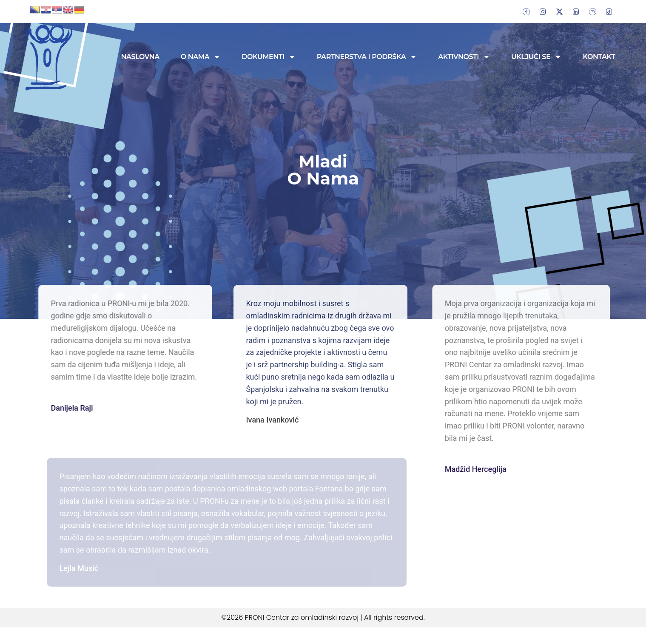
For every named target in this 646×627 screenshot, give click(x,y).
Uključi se (536, 57)
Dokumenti (268, 57)
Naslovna (140, 57)
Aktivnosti (464, 57)
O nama (200, 57)
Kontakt (599, 57)
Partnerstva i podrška (367, 57)
